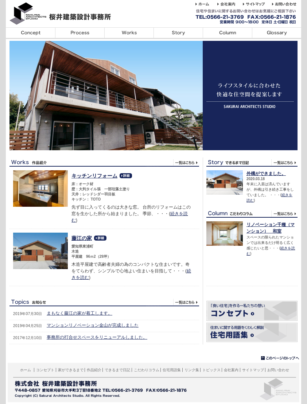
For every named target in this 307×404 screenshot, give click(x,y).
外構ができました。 (266, 173)
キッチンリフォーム (94, 176)
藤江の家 (81, 238)
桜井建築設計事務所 (64, 13)
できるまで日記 (178, 33)
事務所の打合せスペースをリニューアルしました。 (97, 337)
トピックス (104, 301)
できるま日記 (252, 162)
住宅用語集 (276, 33)
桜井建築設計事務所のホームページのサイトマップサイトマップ (257, 4)
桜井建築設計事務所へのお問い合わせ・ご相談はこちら (285, 4)
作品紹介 (94, 370)
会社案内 (231, 370)
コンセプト (30, 33)
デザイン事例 (129, 33)
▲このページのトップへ (280, 358)
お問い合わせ (278, 370)
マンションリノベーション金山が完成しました (93, 325)
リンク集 (191, 370)
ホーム (25, 370)
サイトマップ (253, 370)
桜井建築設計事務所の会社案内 (230, 4)
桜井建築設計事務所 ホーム (206, 4)
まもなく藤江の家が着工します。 (79, 313)
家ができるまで (79, 33)
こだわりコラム (227, 33)
